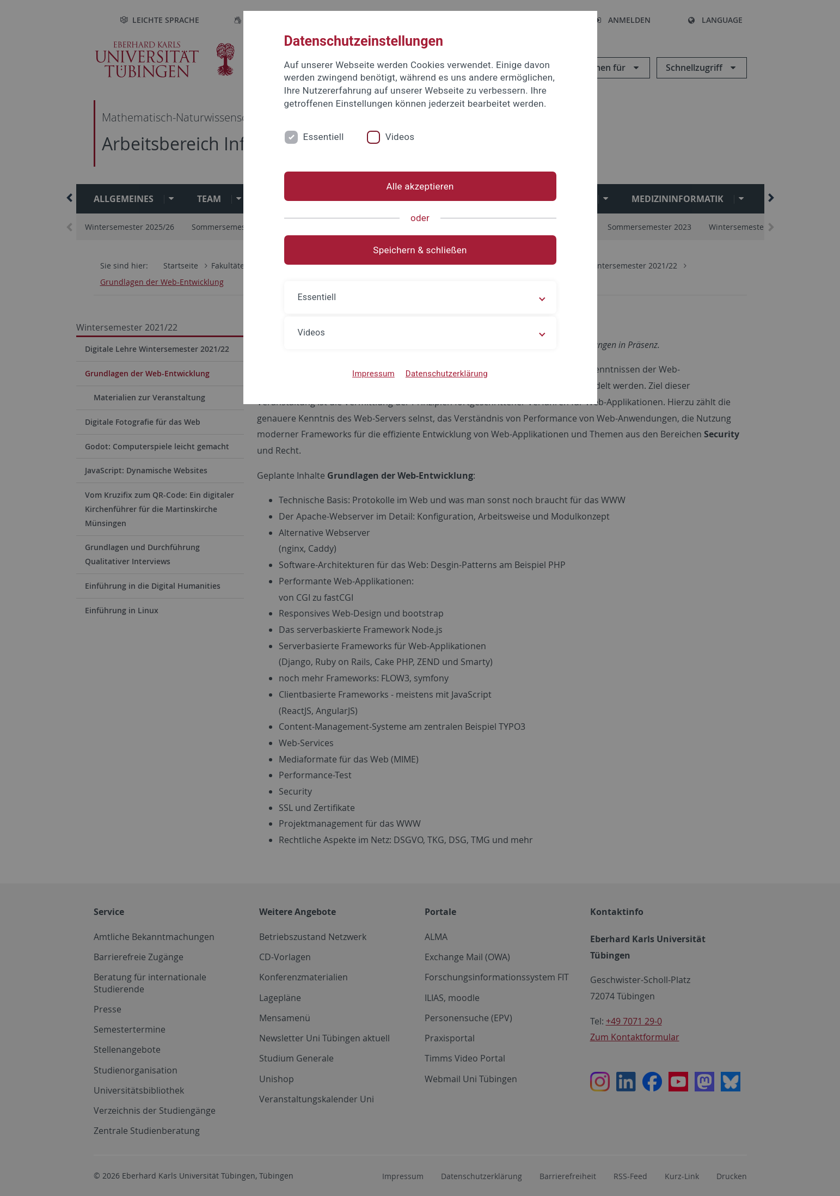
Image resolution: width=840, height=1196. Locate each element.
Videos (400, 136)
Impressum (373, 374)
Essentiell (323, 136)
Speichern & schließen (420, 250)
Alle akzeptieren (419, 186)
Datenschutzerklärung (447, 374)
